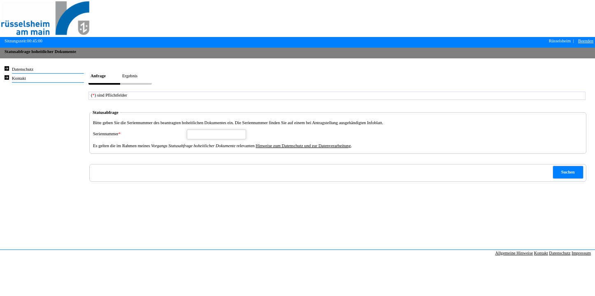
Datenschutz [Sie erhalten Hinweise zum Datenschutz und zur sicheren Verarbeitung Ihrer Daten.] (22, 69)
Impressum (581, 253)
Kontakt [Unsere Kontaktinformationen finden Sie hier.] (19, 78)
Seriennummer (107, 134)
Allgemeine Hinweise (514, 253)
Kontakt (541, 253)
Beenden (585, 41)
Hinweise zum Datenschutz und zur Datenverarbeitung (303, 145)
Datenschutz (559, 253)
